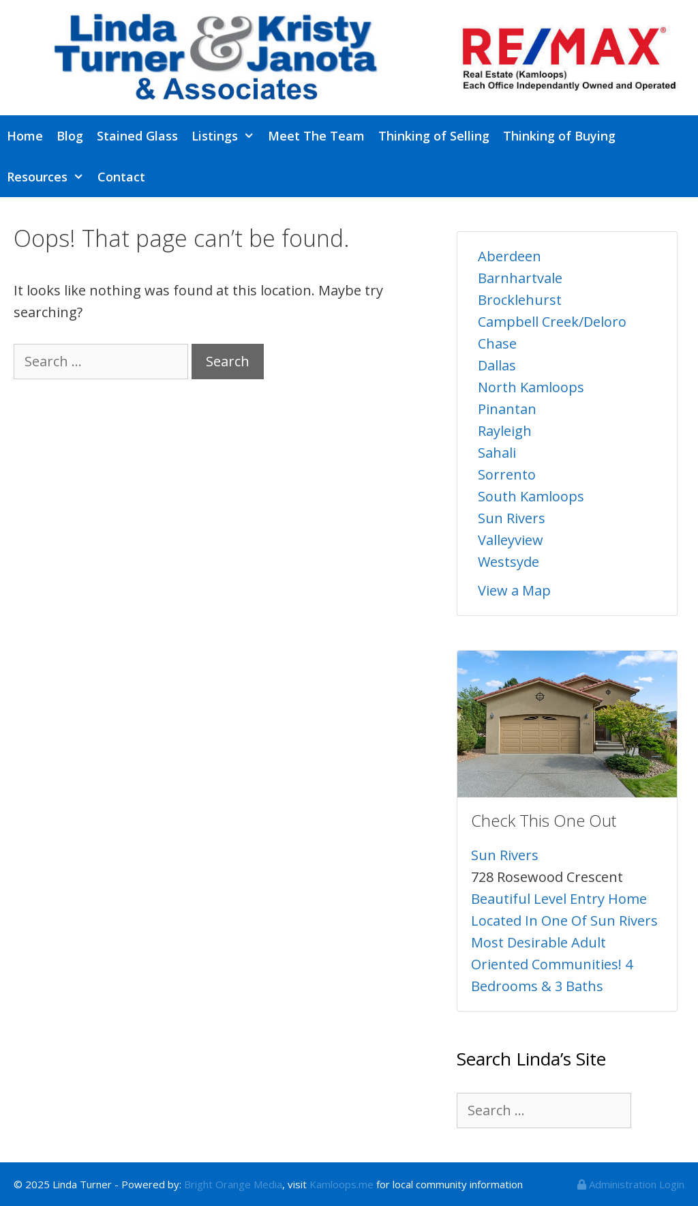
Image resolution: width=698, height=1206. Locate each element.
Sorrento (507, 474)
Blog (70, 136)
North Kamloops (531, 387)
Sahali (497, 452)
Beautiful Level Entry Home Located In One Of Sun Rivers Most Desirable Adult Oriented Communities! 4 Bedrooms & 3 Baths (564, 942)
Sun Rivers (511, 518)
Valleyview (510, 540)
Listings (226, 135)
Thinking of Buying (559, 136)
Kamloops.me (341, 1184)
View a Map (514, 590)
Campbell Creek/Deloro (552, 321)
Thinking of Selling (433, 136)
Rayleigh (505, 431)
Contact (121, 176)
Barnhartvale (520, 278)
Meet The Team (316, 136)
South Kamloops (531, 496)
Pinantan (507, 409)
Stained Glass (137, 136)
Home (25, 136)
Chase (497, 343)
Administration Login (630, 1184)
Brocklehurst (520, 300)
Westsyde (508, 562)
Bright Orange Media (233, 1184)
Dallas (497, 365)
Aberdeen (509, 256)
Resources (49, 176)
